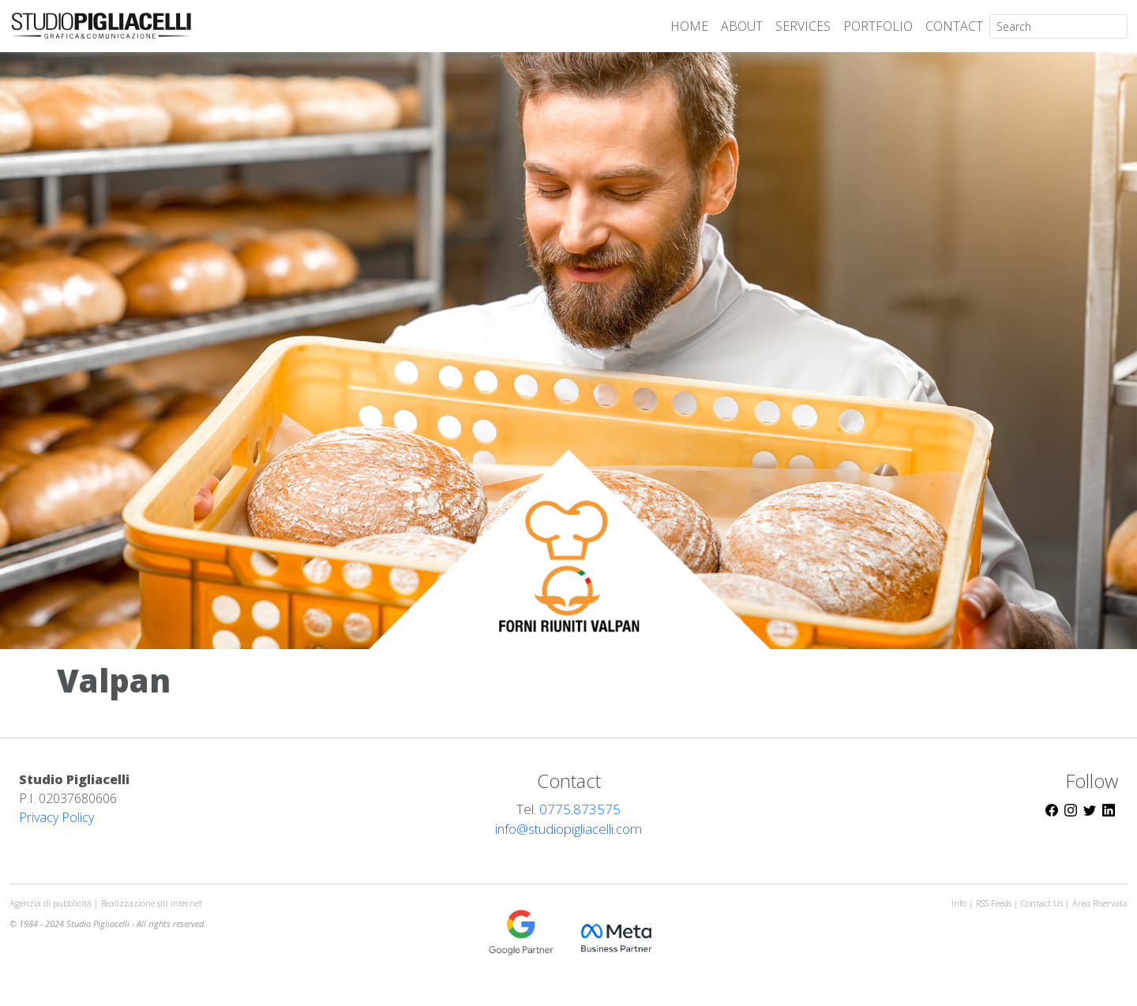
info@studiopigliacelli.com (568, 829)
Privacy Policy (56, 817)
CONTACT (954, 26)
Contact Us (1042, 903)
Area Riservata (1100, 903)
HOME (689, 26)
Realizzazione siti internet (151, 903)
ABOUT (742, 26)
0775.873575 (580, 809)
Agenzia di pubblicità (51, 903)
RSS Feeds (995, 903)
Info (958, 903)
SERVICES (803, 26)
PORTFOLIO (878, 26)
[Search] (1058, 26)
